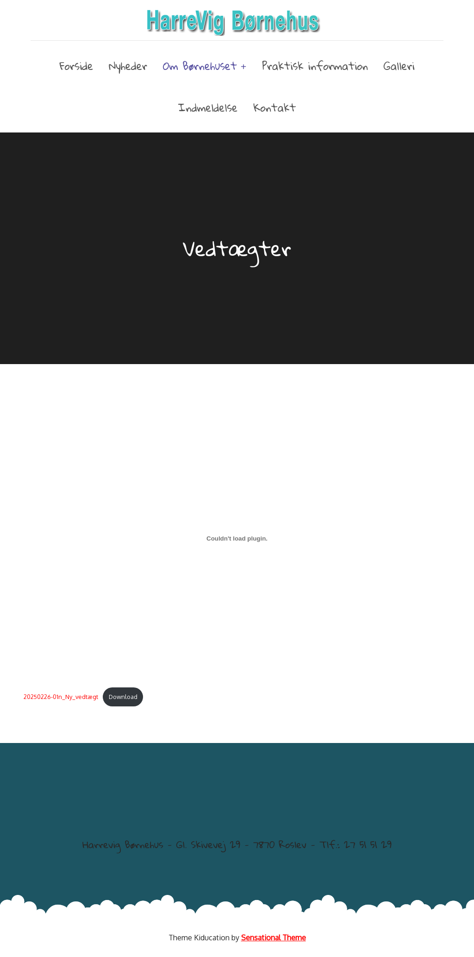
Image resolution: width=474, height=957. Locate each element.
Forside (77, 65)
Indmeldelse (207, 107)
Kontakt (274, 107)
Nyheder (128, 65)
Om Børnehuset (200, 66)
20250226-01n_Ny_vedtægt (61, 696)
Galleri (399, 65)
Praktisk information (315, 65)
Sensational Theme (273, 937)
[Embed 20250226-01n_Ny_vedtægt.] (237, 538)
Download (123, 696)
